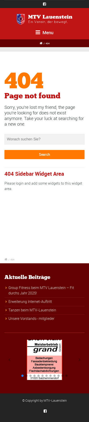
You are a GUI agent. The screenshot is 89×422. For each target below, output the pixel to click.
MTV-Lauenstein (55, 400)
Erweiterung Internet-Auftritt (30, 301)
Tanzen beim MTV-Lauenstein (32, 310)
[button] (9, 360)
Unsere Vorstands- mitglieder (31, 318)
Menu (44, 33)
